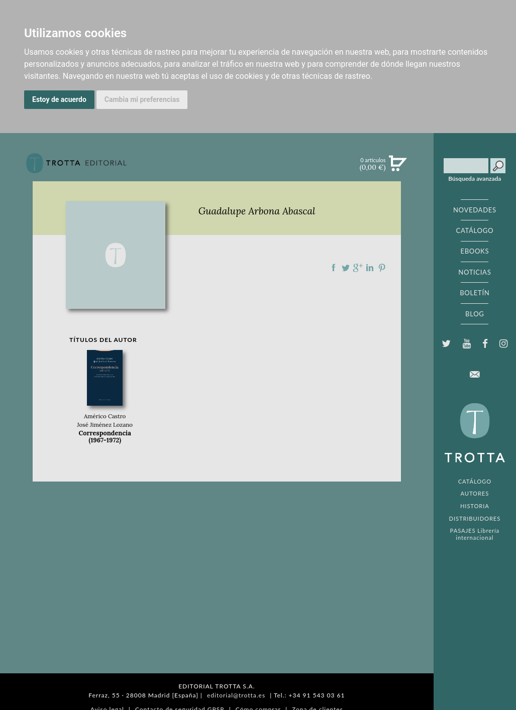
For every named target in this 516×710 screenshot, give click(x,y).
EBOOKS (474, 251)
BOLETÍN (474, 293)
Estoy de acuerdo (59, 99)
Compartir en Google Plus (358, 268)
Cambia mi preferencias (142, 99)
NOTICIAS (474, 272)
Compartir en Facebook (334, 268)
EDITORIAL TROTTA (475, 435)
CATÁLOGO (475, 230)
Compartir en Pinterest (382, 268)
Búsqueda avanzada (474, 179)
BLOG (474, 314)
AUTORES (475, 493)
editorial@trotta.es (236, 695)
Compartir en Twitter (346, 268)
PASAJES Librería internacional (474, 533)
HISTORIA (474, 506)
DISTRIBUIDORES (475, 518)
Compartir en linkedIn (370, 268)
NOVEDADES (474, 210)
